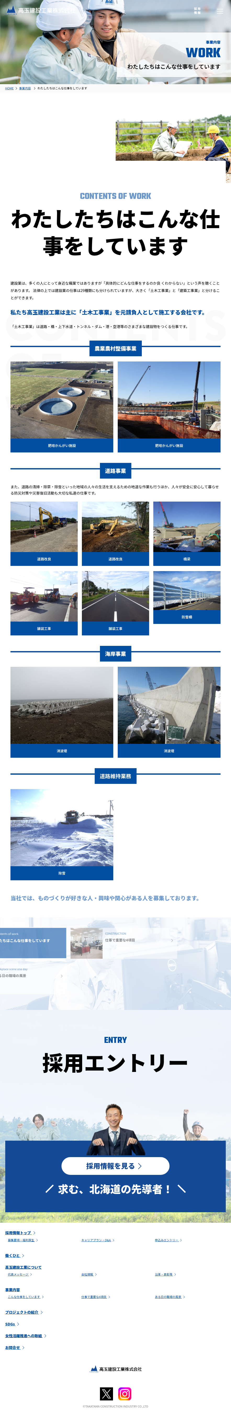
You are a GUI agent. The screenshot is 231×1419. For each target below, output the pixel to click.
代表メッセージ (20, 1275)
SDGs (13, 1324)
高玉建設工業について (23, 1268)
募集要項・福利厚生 (23, 1241)
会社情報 (89, 1275)
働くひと (15, 1256)
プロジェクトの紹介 (24, 1312)
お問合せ (15, 1348)
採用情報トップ (21, 1233)
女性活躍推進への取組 (26, 1336)
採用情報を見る (115, 1166)
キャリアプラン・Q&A (98, 1241)
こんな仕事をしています (26, 1297)
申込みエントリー (169, 1241)
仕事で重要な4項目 (96, 1297)
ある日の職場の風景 (170, 1297)
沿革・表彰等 (166, 1275)
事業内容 (12, 1290)
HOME (9, 88)
